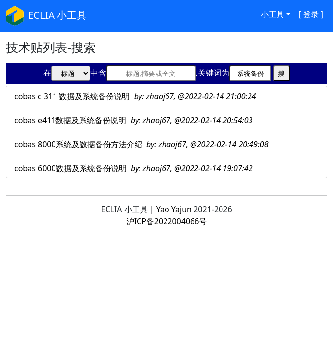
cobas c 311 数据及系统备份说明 (135, 96)
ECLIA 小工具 (46, 16)
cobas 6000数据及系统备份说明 (133, 168)
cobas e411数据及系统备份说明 (133, 120)
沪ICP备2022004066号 (166, 221)
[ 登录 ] (310, 14)
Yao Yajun (174, 209)
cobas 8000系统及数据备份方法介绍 (141, 144)
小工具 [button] (270, 14)
